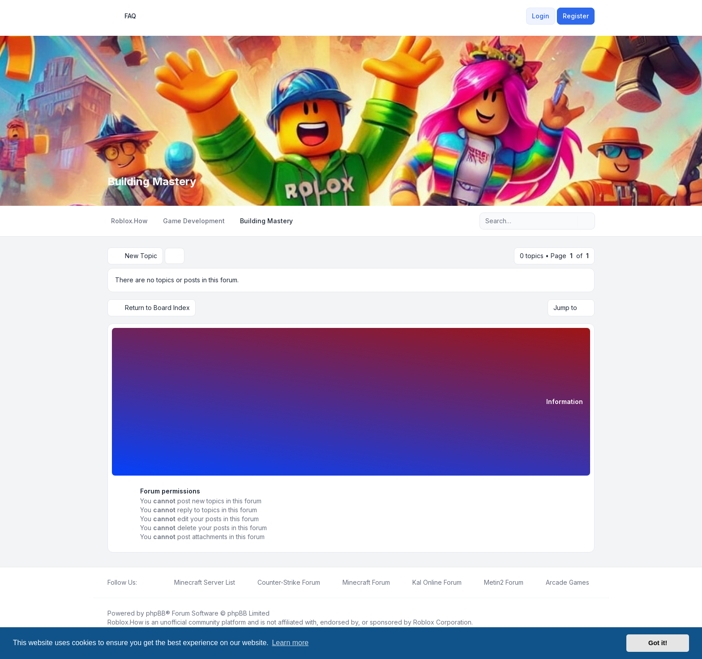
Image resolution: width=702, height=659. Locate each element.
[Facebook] (142, 582)
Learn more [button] (290, 642)
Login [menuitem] (540, 16)
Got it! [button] (657, 642)
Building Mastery (151, 181)
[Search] (569, 221)
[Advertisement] (332, 403)
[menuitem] (520, 16)
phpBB (156, 613)
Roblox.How (125, 622)
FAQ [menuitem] (124, 16)
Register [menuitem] (576, 16)
